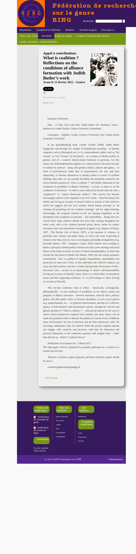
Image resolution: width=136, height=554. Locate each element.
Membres (69, 30)
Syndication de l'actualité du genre (41, 419)
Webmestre (82, 417)
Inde (57, 429)
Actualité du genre (88, 30)
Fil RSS (81, 441)
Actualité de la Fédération (48, 30)
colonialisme (60, 437)
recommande (60, 433)
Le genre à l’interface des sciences (92, 36)
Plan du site (82, 437)
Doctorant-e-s (108, 30)
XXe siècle (60, 421)
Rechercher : (89, 21)
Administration (115, 459)
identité (51, 103)
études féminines (62, 417)
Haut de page (51, 378)
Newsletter (46, 36)
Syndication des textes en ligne (41, 430)
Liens (80, 433)
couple (58, 425)
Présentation (25, 30)
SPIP (78, 459)
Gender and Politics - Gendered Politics (38, 42)
